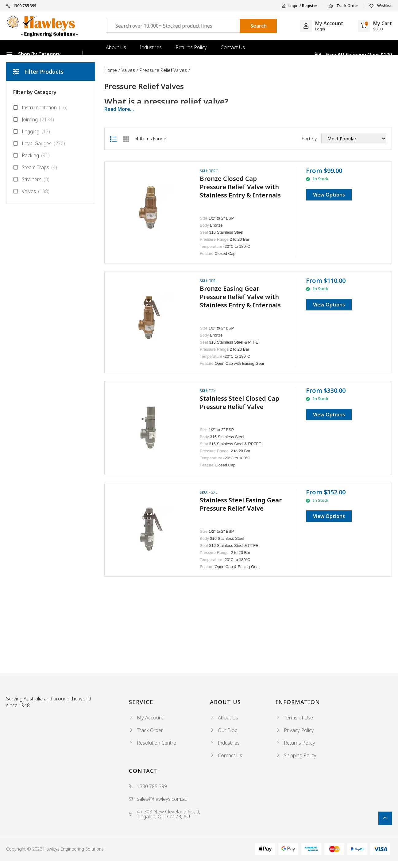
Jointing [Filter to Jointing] (33, 119)
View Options (329, 194)
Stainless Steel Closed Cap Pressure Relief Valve (239, 402)
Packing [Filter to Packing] (31, 155)
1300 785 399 (21, 6)
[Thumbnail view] (126, 138)
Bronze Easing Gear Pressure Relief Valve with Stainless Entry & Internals (240, 296)
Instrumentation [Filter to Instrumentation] (40, 107)
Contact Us (233, 47)
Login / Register (299, 6)
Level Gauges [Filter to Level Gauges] (39, 143)
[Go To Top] (385, 818)
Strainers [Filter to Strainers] (31, 179)
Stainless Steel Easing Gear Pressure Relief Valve (241, 504)
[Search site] (258, 26)
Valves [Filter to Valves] (31, 191)
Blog (111, 62)
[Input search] (173, 26)
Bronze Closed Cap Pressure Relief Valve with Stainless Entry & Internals (240, 186)
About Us (116, 47)
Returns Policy (191, 47)
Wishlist (380, 6)
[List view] (113, 138)
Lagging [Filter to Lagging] (31, 131)
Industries (151, 47)
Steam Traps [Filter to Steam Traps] (35, 167)
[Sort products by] (353, 138)
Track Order (343, 6)
